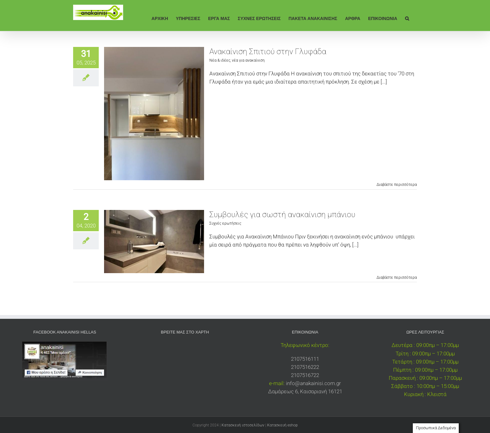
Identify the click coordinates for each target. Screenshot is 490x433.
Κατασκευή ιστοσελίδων (243, 425)
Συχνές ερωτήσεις (225, 223)
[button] (407, 18)
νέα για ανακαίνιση (248, 60)
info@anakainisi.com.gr (313, 383)
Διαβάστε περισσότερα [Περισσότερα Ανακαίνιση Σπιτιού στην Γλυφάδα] (397, 184)
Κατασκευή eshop (282, 425)
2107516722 (305, 375)
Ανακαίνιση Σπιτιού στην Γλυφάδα (267, 51)
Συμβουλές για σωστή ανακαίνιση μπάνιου (282, 214)
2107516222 (305, 367)
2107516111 (305, 359)
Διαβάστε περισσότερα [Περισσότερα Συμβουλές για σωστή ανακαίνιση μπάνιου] (397, 277)
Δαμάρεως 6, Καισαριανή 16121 (305, 391)
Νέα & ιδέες (219, 60)
